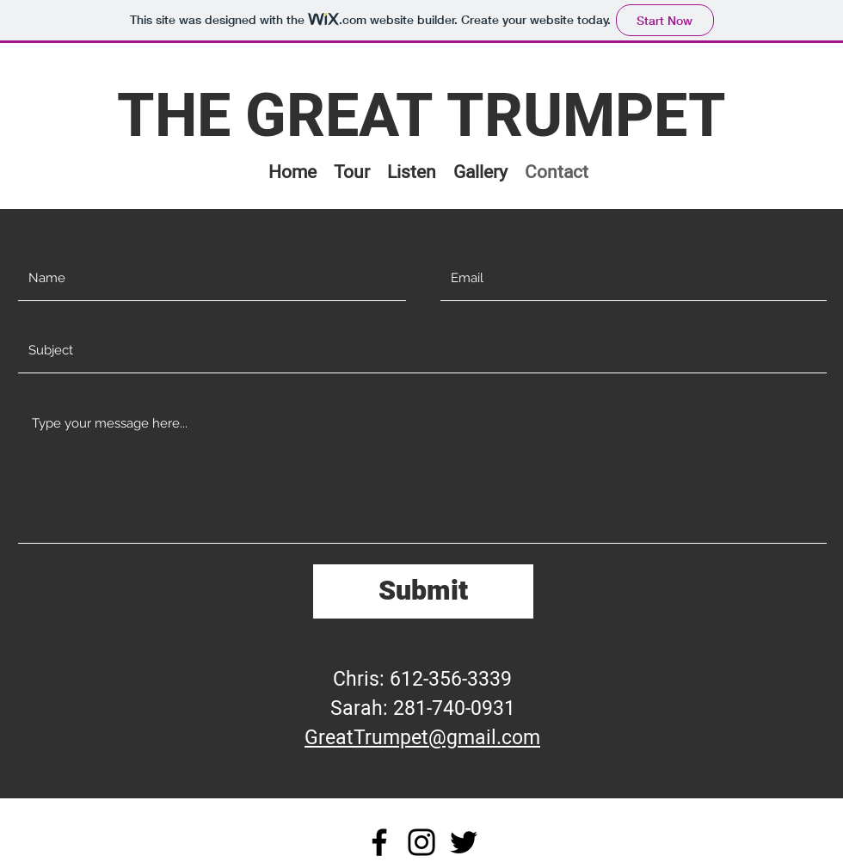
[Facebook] (379, 842)
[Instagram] (421, 842)
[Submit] (423, 591)
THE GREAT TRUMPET (421, 117)
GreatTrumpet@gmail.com (422, 738)
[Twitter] (464, 842)
